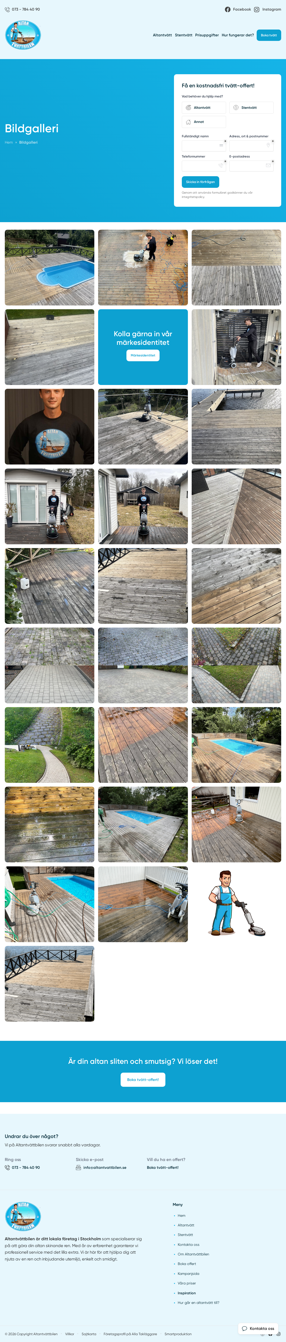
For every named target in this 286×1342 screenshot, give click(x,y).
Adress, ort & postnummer (248, 136)
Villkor (69, 1334)
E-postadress (239, 156)
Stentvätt (183, 35)
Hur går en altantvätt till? (198, 1303)
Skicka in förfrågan (200, 182)
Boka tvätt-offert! (143, 1079)
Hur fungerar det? (238, 35)
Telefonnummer (193, 156)
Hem (181, 1216)
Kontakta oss (189, 1245)
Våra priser (187, 1283)
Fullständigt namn (195, 136)
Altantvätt (162, 35)
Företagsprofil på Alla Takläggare (130, 1334)
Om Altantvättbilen (193, 1254)
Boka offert (187, 1264)
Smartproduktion (178, 1334)
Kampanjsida (188, 1274)
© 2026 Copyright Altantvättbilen (31, 1334)
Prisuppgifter (207, 35)
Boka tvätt (269, 35)
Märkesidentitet (143, 355)
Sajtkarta (89, 1334)
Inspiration (187, 1293)
